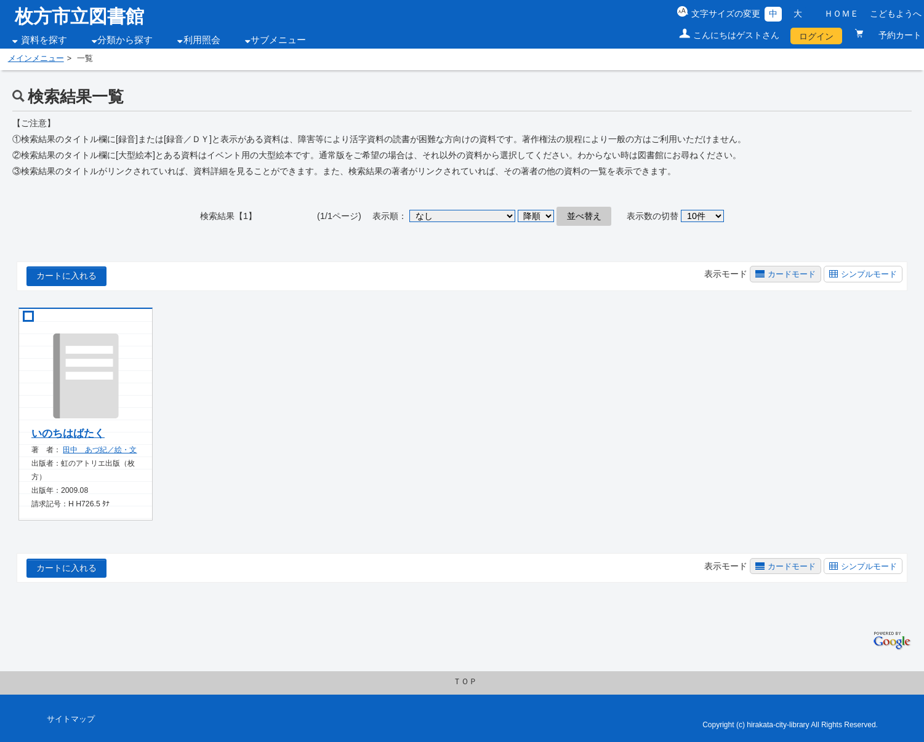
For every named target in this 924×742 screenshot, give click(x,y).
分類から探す (125, 40)
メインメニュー (36, 58)
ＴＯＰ (465, 681)
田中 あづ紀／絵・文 (100, 449)
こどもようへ (896, 13)
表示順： (389, 216)
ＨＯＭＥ (841, 13)
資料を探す (44, 40)
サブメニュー (278, 40)
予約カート (894, 35)
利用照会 (201, 40)
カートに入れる (66, 276)
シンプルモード (869, 274)
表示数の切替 (652, 216)
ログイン (816, 36)
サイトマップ (71, 719)
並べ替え (584, 216)
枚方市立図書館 (79, 16)
